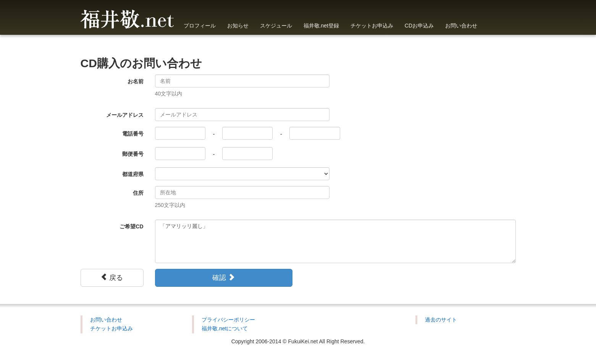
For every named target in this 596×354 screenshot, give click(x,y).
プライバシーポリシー (228, 320)
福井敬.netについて (225, 328)
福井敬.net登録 (321, 26)
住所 (138, 193)
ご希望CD (131, 226)
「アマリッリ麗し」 (335, 241)
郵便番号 (133, 154)
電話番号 (133, 134)
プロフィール (200, 26)
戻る (111, 277)
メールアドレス (125, 115)
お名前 (136, 81)
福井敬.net (127, 17)
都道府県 (133, 174)
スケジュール (276, 26)
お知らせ (238, 26)
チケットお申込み (371, 26)
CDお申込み (419, 26)
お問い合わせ (461, 26)
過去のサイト (441, 320)
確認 (223, 277)
